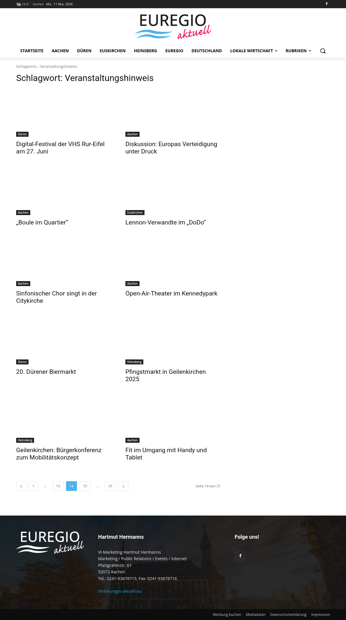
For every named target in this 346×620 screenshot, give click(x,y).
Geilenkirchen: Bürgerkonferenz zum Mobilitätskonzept (59, 454)
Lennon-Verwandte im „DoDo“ (165, 222)
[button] (323, 51)
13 (58, 486)
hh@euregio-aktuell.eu (120, 591)
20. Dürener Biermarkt (46, 371)
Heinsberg (134, 362)
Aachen (132, 134)
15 (85, 486)
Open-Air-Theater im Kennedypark (171, 293)
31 (110, 486)
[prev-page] (21, 486)
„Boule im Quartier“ (42, 222)
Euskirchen (135, 212)
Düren (22, 134)
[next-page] (123, 486)
